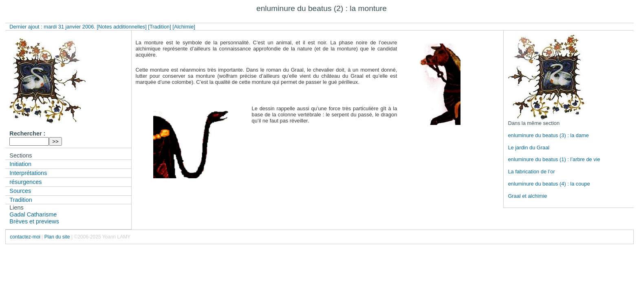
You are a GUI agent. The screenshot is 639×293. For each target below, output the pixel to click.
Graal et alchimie (527, 196)
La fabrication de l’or (531, 171)
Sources (20, 191)
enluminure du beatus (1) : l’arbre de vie (554, 159)
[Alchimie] (183, 27)
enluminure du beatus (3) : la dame (548, 135)
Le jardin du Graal (528, 147)
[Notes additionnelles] (121, 27)
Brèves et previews (34, 221)
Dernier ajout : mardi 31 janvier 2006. (53, 27)
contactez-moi (25, 237)
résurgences (25, 182)
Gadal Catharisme (33, 214)
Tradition (20, 200)
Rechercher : (27, 133)
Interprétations (28, 173)
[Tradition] (159, 27)
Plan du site (57, 237)
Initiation (20, 164)
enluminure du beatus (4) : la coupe (549, 184)
